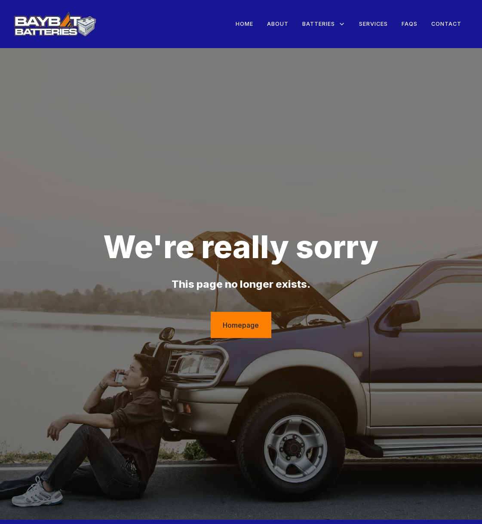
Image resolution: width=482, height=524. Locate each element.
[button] (323, 24)
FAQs (410, 24)
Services (373, 24)
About (278, 24)
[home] (55, 24)
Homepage (241, 325)
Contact (446, 24)
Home (244, 24)
